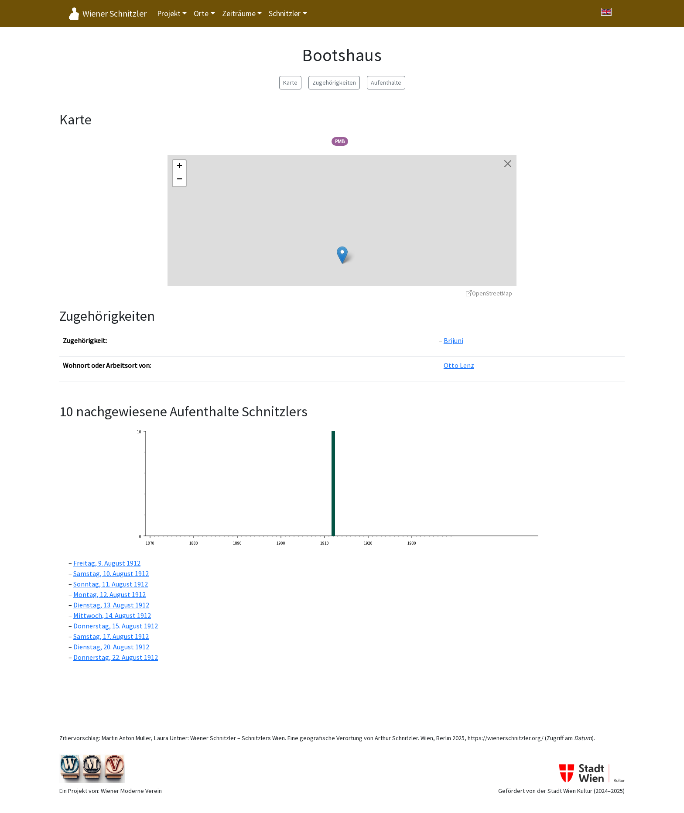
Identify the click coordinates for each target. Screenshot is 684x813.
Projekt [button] (169, 13)
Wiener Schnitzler (114, 13)
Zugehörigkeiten (334, 82)
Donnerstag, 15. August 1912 (115, 625)
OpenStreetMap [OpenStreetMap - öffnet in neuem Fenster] (489, 293)
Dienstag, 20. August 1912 (111, 646)
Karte (290, 82)
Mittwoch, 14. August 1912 (112, 615)
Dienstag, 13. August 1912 (111, 604)
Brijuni (453, 340)
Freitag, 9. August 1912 (106, 563)
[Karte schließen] (508, 163)
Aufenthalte (386, 82)
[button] (342, 255)
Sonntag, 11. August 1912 (110, 584)
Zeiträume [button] (239, 13)
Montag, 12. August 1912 (109, 594)
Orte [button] (201, 13)
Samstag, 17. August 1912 (111, 636)
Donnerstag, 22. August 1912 (115, 657)
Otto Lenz (459, 365)
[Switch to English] (606, 11)
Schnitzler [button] (285, 13)
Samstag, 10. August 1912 (111, 573)
